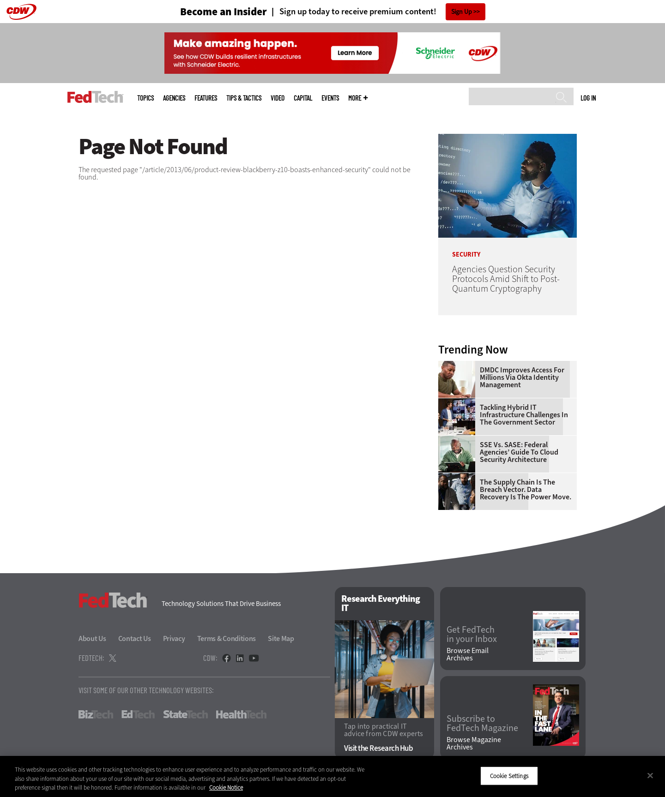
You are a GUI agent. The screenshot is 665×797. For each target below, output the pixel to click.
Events (330, 98)
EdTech (138, 714)
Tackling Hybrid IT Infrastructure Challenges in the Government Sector (524, 415)
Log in (588, 98)
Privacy (174, 638)
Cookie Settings (509, 775)
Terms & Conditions (226, 638)
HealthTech (241, 714)
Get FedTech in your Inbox (472, 634)
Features (205, 98)
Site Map (281, 638)
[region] (332, 776)
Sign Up (461, 11)
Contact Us (134, 638)
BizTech (96, 714)
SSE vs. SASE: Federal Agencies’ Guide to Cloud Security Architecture (519, 452)
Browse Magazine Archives (474, 743)
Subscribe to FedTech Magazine (482, 723)
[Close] (650, 775)
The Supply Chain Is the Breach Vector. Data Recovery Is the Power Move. (525, 490)
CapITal (303, 98)
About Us (92, 638)
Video (277, 98)
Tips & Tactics (243, 98)
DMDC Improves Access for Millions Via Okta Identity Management (522, 377)
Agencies (174, 98)
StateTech (185, 714)
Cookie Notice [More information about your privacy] (226, 787)
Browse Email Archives (468, 654)
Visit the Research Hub (378, 748)
